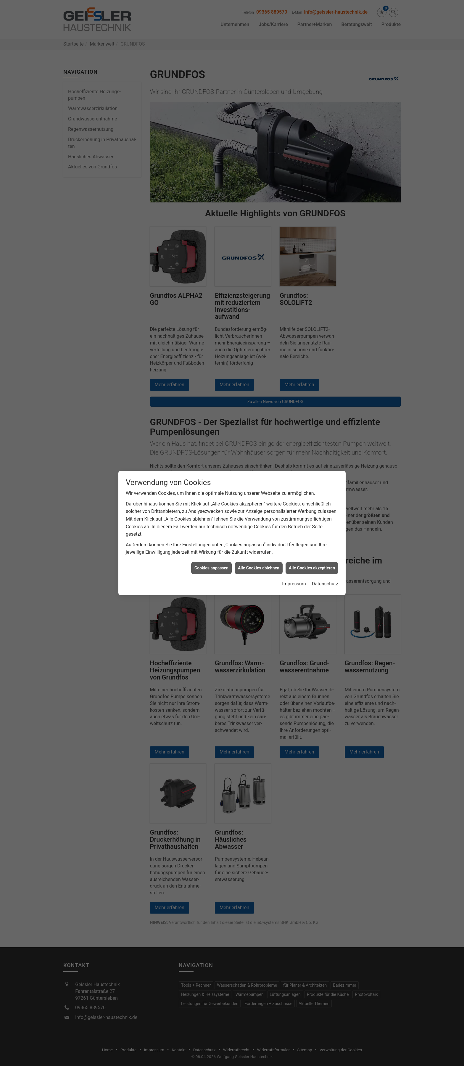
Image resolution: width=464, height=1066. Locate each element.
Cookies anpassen (211, 526)
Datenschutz (325, 542)
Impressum (294, 542)
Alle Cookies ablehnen (258, 526)
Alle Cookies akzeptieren (312, 526)
